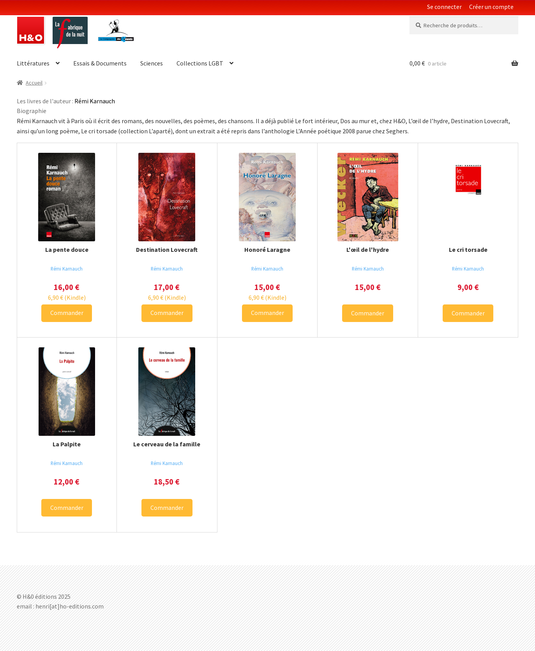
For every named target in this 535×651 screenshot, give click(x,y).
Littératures (33, 63)
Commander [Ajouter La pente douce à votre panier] (66, 313)
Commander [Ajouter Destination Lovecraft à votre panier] (167, 313)
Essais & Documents (100, 63)
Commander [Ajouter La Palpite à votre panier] (66, 507)
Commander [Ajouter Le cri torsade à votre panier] (468, 313)
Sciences (151, 63)
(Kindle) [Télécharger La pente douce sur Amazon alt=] (67, 297)
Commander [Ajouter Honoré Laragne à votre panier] (267, 313)
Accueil (34, 82)
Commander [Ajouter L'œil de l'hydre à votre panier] (367, 313)
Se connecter (444, 7)
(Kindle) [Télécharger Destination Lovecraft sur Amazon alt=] (167, 297)
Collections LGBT (200, 63)
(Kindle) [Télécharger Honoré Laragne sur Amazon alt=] (267, 297)
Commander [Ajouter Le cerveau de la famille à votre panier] (167, 507)
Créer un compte (491, 7)
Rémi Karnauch (67, 268)
